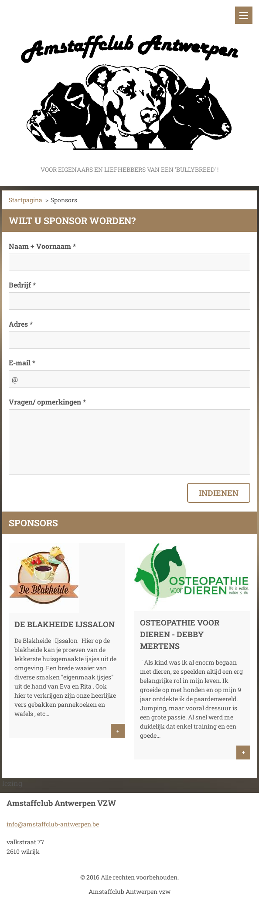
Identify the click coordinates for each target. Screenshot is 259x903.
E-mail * (22, 362)
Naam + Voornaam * (42, 246)
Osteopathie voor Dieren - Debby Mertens (179, 634)
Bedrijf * (22, 284)
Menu (243, 15)
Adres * (21, 323)
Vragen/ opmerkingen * (47, 401)
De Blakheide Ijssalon (64, 624)
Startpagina (25, 200)
